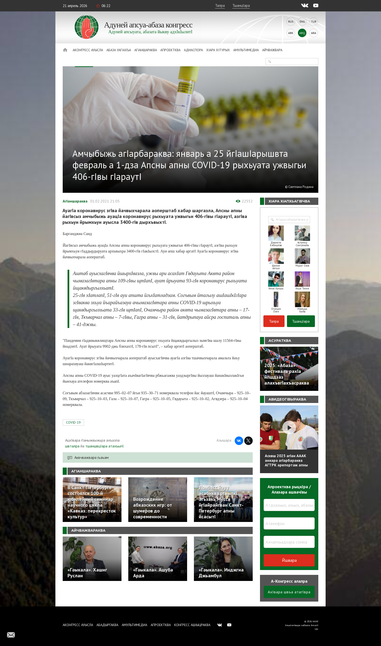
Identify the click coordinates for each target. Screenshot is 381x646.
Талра (220, 5)
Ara (313, 33)
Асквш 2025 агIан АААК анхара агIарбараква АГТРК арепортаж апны (286, 460)
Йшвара (289, 560)
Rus (291, 21)
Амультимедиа (246, 50)
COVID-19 (73, 422)
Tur (313, 21)
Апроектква (170, 50)
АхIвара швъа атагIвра (289, 591)
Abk (290, 33)
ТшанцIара (241, 5)
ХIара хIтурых (218, 50)
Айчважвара (272, 50)
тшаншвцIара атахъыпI (104, 446)
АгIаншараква (145, 50)
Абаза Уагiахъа (118, 50)
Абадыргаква (107, 625)
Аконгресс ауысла (88, 50)
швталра (72, 446)
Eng (302, 21)
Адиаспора (193, 50)
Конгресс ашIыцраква (192, 625)
